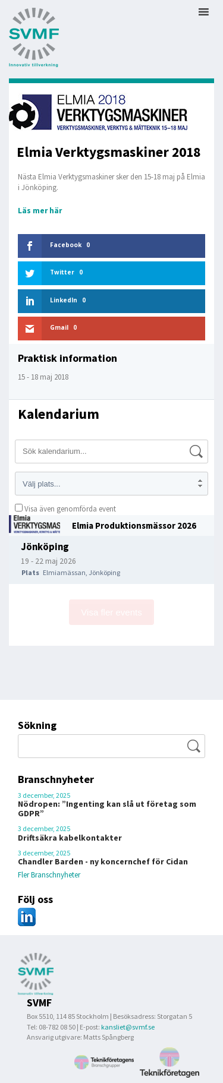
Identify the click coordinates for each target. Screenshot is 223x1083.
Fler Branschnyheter (49, 875)
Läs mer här (40, 211)
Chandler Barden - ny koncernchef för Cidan (103, 861)
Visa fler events (111, 612)
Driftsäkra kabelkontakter (70, 837)
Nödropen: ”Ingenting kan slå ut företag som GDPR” (107, 808)
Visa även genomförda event (65, 509)
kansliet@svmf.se (128, 1026)
